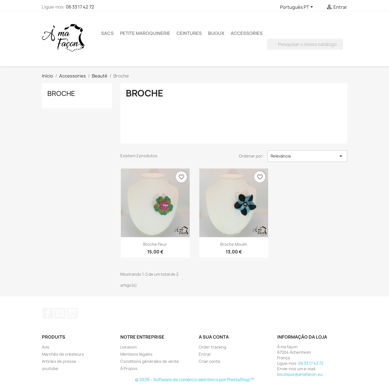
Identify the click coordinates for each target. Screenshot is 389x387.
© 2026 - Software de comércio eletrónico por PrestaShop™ (194, 380)
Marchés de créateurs (63, 354)
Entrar (205, 354)
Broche (61, 93)
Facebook (47, 313)
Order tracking (212, 347)
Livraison (128, 347)
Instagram (72, 313)
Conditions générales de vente (149, 361)
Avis (45, 347)
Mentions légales (136, 354)
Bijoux (216, 33)
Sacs (107, 33)
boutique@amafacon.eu (300, 374)
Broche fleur (155, 244)
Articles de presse (59, 361)
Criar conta (209, 361)
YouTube (60, 313)
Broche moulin (233, 244)
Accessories (247, 33)
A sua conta (214, 337)
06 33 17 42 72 (80, 7)
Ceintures (189, 33)
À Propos (128, 368)
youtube (50, 368)
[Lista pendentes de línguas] (297, 7)
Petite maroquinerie (145, 33)
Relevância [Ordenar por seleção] (307, 156)
